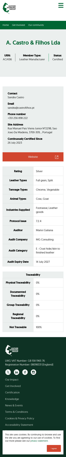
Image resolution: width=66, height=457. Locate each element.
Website (33, 156)
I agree (54, 448)
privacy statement (39, 440)
